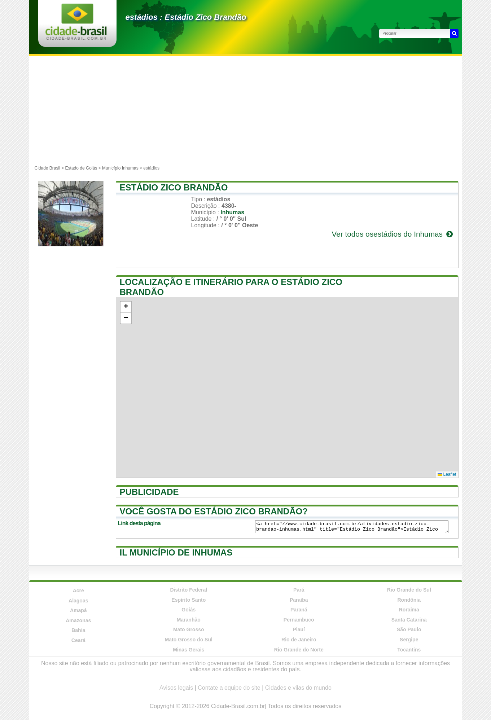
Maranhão (189, 620)
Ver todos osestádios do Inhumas (393, 234)
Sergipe (409, 639)
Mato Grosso (188, 629)
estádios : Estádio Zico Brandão (186, 17)
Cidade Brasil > (50, 168)
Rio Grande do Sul (409, 590)
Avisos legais (176, 688)
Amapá (78, 610)
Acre (78, 590)
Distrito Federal (188, 590)
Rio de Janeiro (298, 639)
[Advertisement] (245, 110)
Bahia (78, 630)
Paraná (298, 610)
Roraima (409, 610)
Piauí (299, 629)
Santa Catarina (409, 620)
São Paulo (409, 629)
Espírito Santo (188, 600)
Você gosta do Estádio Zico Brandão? (214, 511)
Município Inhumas (120, 168)
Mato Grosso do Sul (188, 639)
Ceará (78, 640)
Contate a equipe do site (229, 688)
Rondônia (409, 600)
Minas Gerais (188, 650)
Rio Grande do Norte (299, 650)
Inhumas (232, 212)
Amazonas (78, 620)
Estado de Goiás (81, 168)
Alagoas (78, 600)
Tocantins (409, 650)
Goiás (188, 610)
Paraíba (299, 600)
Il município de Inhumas (176, 552)
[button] (125, 307)
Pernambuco (299, 620)
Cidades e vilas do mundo (298, 688)
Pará (298, 590)
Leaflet (447, 474)
